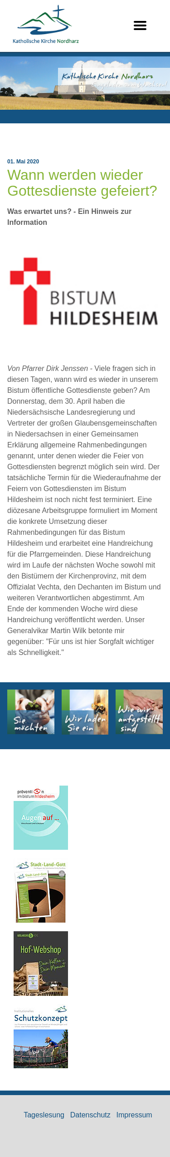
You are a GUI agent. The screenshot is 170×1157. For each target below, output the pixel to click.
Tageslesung (44, 1115)
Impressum (134, 1115)
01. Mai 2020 (23, 161)
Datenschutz (90, 1115)
